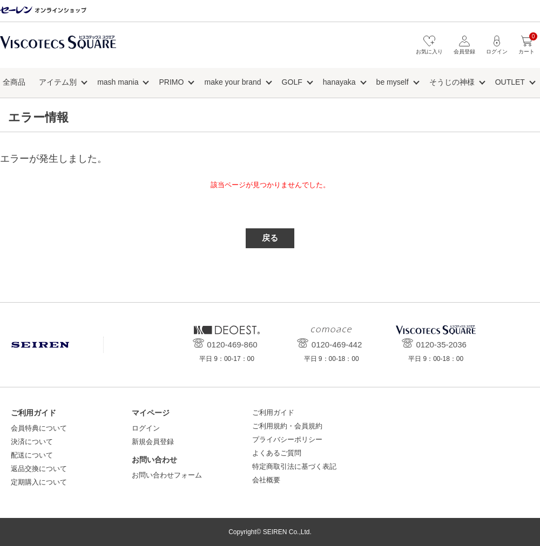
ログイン (146, 428)
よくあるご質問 (276, 453)
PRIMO (171, 82)
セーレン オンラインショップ (43, 10)
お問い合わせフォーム (167, 475)
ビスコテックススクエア (58, 48)
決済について (32, 442)
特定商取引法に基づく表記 (294, 466)
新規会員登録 (153, 442)
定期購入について (39, 482)
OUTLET (510, 82)
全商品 (14, 82)
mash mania (117, 82)
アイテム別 (58, 82)
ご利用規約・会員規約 (287, 426)
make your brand (232, 82)
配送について (32, 455)
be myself (392, 82)
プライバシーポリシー (287, 439)
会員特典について (39, 428)
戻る (270, 237)
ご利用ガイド (273, 412)
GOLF (292, 82)
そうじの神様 (452, 82)
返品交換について (39, 469)
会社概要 (266, 480)
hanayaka (339, 82)
